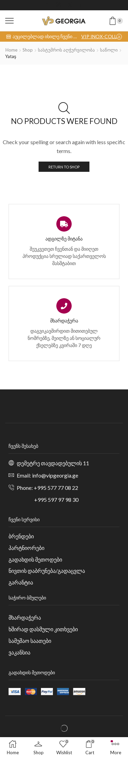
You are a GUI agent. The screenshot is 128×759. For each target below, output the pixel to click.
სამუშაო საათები (30, 640)
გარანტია (21, 582)
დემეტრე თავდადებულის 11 (53, 463)
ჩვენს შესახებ (23, 446)
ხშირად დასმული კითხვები (43, 629)
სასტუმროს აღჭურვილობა (66, 50)
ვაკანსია (19, 652)
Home (11, 50)
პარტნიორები (26, 547)
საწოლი (109, 50)
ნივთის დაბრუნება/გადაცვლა (47, 570)
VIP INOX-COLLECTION (101, 36)
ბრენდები (21, 536)
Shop (28, 50)
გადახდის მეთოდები (35, 559)
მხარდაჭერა (25, 617)
